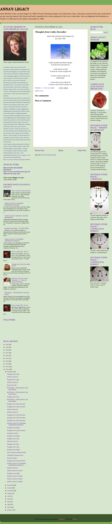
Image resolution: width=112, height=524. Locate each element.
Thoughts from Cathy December (16, 404)
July (8, 496)
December (10, 371)
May (8, 501)
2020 (7, 344)
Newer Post (39, 150)
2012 (7, 366)
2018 (7, 350)
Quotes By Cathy (12, 385)
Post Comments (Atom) (49, 155)
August (9, 493)
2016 (7, 355)
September (10, 490)
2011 (7, 369)
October (9, 488)
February (10, 510)
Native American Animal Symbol (21, 191)
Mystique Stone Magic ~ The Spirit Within (17, 228)
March (9, 507)
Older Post (82, 150)
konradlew (62, 519)
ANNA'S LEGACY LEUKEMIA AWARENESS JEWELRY (14, 204)
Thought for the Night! (13, 427)
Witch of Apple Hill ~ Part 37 (20, 251)
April (9, 504)
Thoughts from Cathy (13, 374)
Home (60, 150)
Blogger (74, 519)
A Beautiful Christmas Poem (15, 455)
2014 (7, 361)
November (10, 485)
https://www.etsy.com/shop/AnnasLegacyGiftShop (16, 159)
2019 (7, 347)
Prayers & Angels (12, 458)
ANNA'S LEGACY (14, 9)
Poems (41, 91)
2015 (7, 358)
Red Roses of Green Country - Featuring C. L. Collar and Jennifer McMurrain (20, 280)
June (8, 499)
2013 (7, 364)
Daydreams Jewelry (12, 433)
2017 (7, 353)
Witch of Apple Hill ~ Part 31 (20, 305)
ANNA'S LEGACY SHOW (15, 470)
